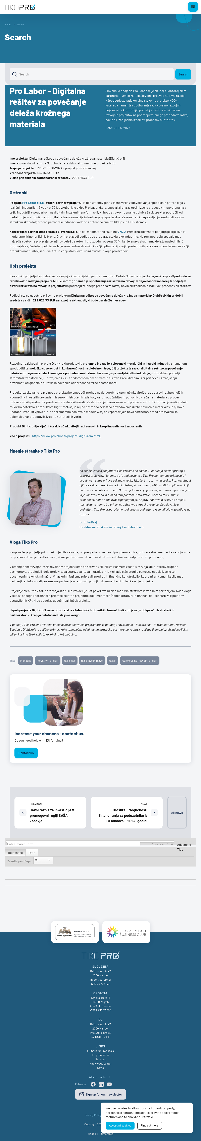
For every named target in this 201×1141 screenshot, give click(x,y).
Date (32, 852)
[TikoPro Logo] (19, 6)
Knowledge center (100, 1063)
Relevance (15, 852)
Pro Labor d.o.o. (33, 202)
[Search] (92, 74)
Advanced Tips (184, 847)
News (100, 1068)
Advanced (158, 844)
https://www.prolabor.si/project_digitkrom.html (66, 436)
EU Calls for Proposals (100, 1051)
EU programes (100, 1055)
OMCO (121, 231)
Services (100, 1059)
